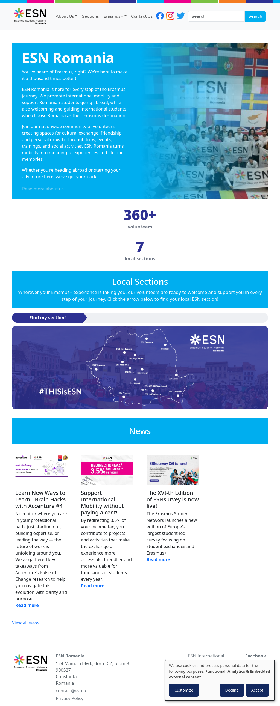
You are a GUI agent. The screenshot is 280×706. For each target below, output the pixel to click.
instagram (170, 16)
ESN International (206, 656)
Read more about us (43, 189)
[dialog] (220, 680)
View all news (25, 623)
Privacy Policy (69, 698)
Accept (257, 690)
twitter (181, 16)
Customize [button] (183, 690)
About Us (65, 16)
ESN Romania (70, 656)
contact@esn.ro (72, 691)
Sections (90, 16)
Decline (231, 690)
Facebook (255, 656)
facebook (160, 16)
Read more (27, 605)
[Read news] (41, 470)
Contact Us (142, 16)
